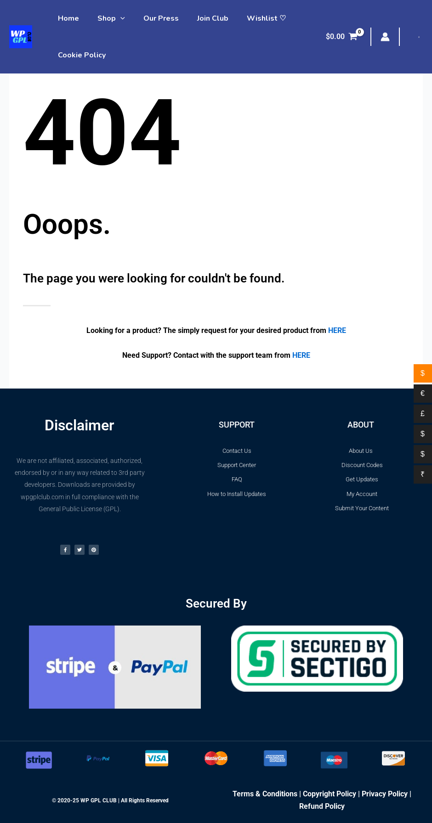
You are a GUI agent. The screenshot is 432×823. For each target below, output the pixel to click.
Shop (105, 18)
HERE (337, 330)
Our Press (152, 18)
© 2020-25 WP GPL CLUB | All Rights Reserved (110, 800)
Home (66, 18)
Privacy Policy (385, 793)
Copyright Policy (329, 793)
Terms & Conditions (265, 793)
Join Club (200, 18)
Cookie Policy (80, 55)
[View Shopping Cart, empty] (341, 37)
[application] (114, 18)
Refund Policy (322, 806)
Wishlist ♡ (249, 18)
